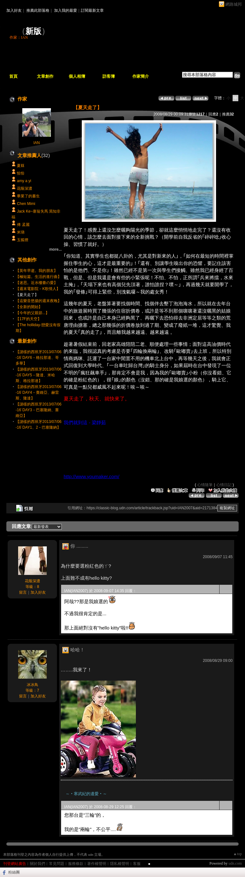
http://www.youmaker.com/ (91, 476)
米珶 (20, 232)
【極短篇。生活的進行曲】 (38, 276)
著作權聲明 (96, 863)
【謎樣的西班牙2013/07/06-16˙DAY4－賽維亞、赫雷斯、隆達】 (38, 392)
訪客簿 (108, 76)
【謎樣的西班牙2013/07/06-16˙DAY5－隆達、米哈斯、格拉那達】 (38, 375)
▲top (237, 854)
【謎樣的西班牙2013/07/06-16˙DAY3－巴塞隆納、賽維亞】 (38, 410)
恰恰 (20, 173)
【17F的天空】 (28, 319)
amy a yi (24, 181)
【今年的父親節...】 (32, 313)
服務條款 (75, 863)
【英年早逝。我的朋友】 (37, 270)
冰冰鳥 (32, 684)
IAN (36, 143)
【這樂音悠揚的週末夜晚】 (38, 301)
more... (55, 249)
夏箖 (20, 165)
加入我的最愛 (65, 10)
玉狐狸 (22, 240)
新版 (33, 31)
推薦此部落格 (37, 10)
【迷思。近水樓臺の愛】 (37, 282)
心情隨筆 (205, 485)
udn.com (235, 863)
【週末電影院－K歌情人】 (38, 289)
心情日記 (224, 485)
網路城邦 (233, 4)
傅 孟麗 (23, 224)
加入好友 (14, 10)
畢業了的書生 (28, 196)
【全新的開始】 (29, 307)
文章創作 (45, 76)
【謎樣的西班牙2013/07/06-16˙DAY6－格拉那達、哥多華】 (38, 358)
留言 (23, 592)
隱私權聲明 (119, 863)
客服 (137, 863)
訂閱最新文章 (92, 10)
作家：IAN (19, 37)
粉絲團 (14, 872)
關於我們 (37, 863)
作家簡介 (140, 76)
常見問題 (56, 863)
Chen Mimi (26, 203)
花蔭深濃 (24, 188)
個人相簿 (77, 76)
